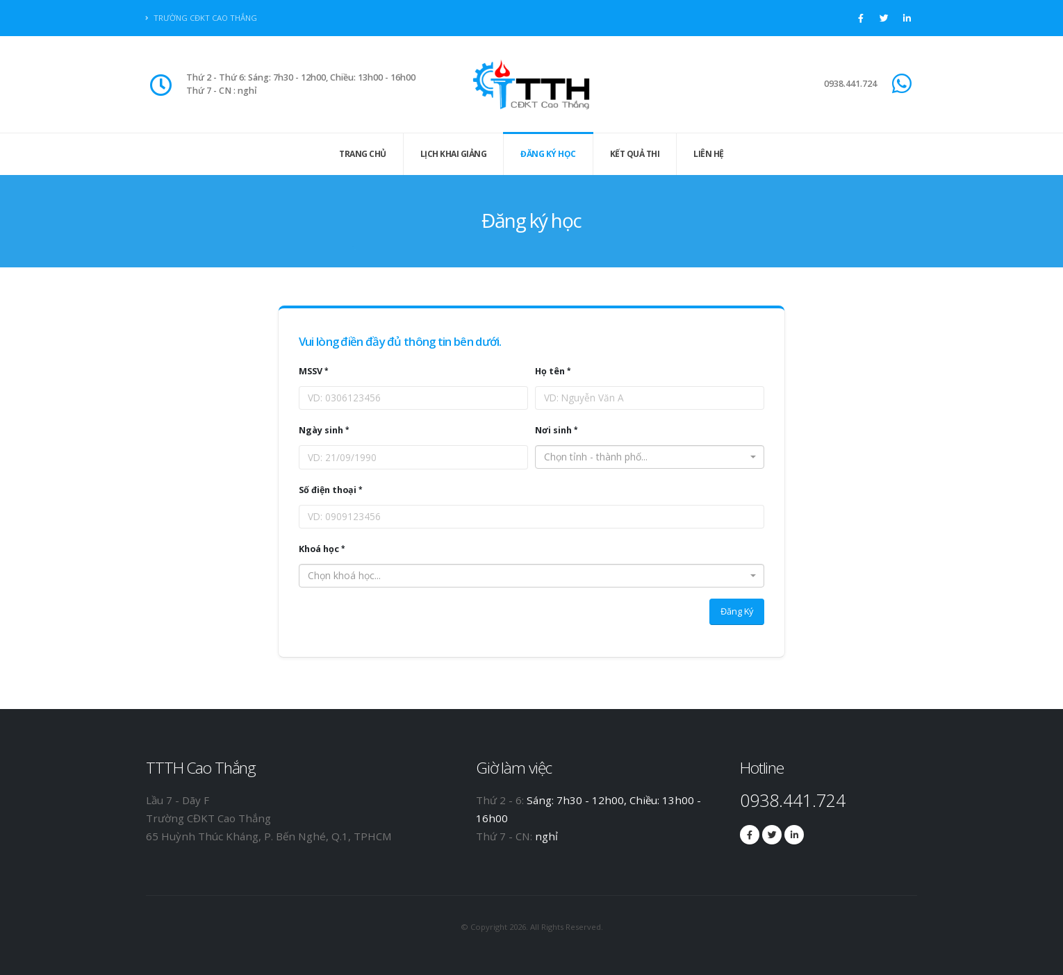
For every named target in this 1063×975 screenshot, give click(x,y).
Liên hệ (708, 154)
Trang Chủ (362, 154)
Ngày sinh (321, 430)
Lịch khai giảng (453, 154)
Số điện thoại (327, 490)
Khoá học (319, 549)
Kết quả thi (635, 154)
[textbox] (645, 457)
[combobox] (649, 457)
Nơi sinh (553, 430)
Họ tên (550, 371)
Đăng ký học (548, 154)
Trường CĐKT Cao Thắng (201, 17)
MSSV (310, 371)
